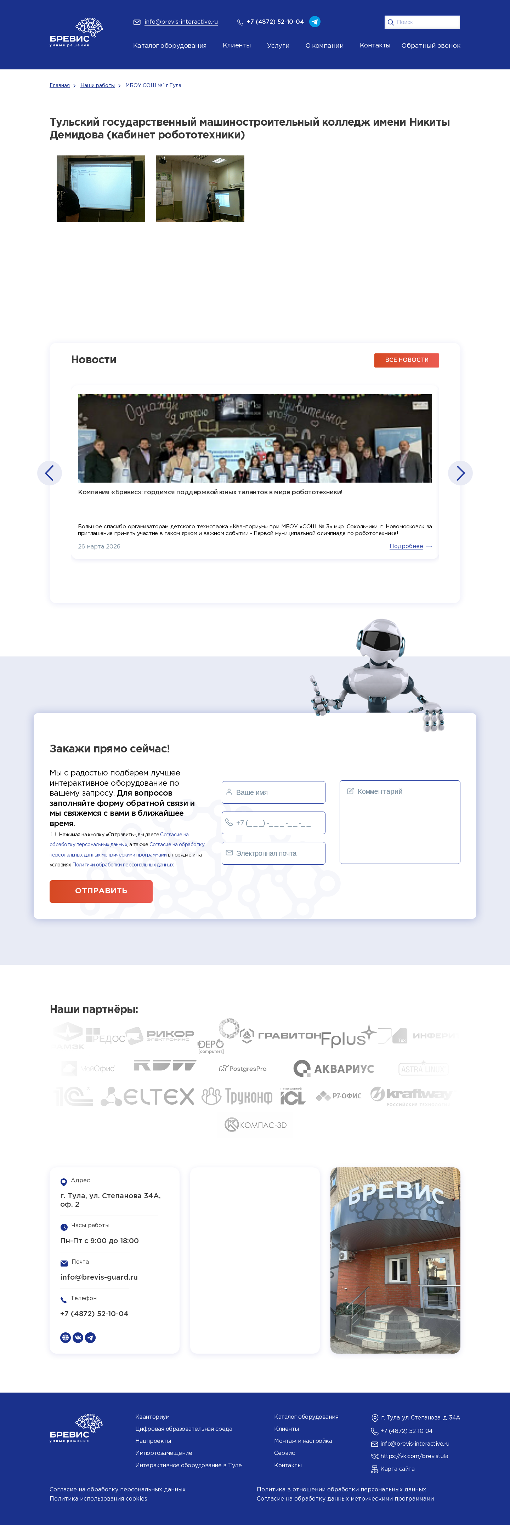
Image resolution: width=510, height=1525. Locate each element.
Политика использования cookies (98, 1499)
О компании (324, 46)
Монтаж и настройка (303, 1441)
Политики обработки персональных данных (123, 865)
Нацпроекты (153, 1441)
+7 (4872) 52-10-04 (94, 1314)
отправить (101, 891)
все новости (407, 360)
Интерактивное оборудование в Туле (188, 1465)
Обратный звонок (430, 46)
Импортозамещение (163, 1453)
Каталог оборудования (170, 46)
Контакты (287, 1465)
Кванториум (152, 1417)
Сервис (284, 1453)
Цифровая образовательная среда (183, 1429)
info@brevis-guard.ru (99, 1277)
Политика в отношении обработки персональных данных (341, 1489)
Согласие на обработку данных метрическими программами (345, 1499)
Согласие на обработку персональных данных (118, 1489)
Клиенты (286, 1429)
